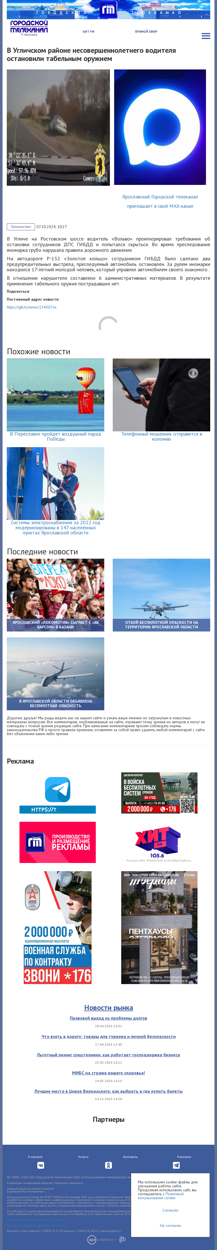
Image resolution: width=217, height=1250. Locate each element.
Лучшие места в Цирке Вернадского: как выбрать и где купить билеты (108, 1091)
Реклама (184, 1157)
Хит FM (88, 32)
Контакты (130, 1157)
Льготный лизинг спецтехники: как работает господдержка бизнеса (108, 1054)
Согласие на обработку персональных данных (36, 1225)
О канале (35, 1157)
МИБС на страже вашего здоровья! (108, 1073)
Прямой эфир (146, 32)
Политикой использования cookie (161, 1195)
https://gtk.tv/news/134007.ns (32, 307)
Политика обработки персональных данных (35, 1219)
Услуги (83, 1157)
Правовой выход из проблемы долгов (108, 1018)
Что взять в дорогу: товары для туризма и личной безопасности (109, 1036)
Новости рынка (108, 1007)
